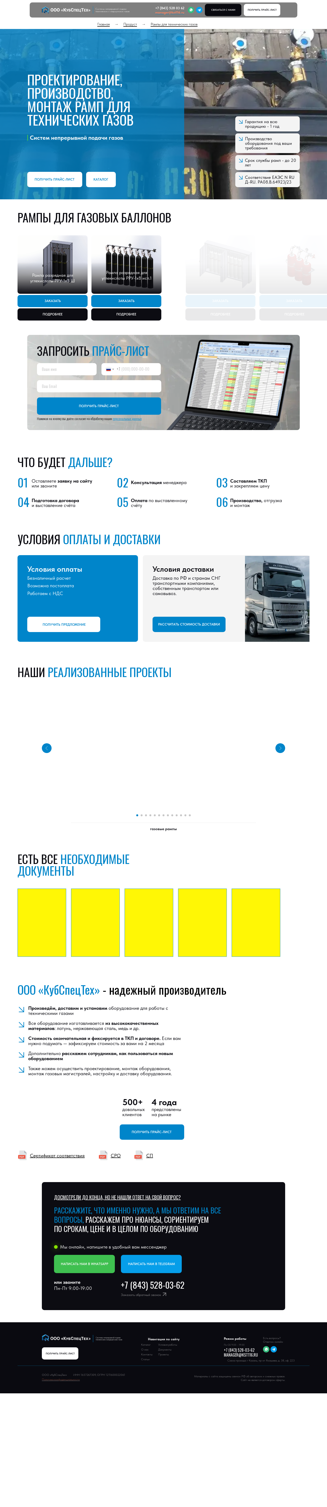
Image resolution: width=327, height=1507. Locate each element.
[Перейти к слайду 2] (142, 815)
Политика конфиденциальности (61, 1379)
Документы (165, 1349)
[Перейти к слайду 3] (146, 815)
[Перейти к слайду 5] (155, 815)
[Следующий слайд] (280, 737)
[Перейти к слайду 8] (168, 815)
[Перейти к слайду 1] (137, 815)
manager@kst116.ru (169, 12)
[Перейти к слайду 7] (163, 815)
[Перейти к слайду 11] (181, 815)
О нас (145, 1349)
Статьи (145, 1359)
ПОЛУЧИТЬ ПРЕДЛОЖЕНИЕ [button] (64, 624)
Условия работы (167, 1344)
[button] (262, 10)
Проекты (163, 1354)
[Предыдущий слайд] (47, 737)
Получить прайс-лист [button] (54, 179)
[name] (67, 369)
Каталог (100, 179)
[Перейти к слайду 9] (172, 815)
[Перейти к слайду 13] (190, 815)
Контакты (147, 1354)
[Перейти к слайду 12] (185, 815)
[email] (99, 386)
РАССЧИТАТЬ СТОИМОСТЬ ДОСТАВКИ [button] (189, 624)
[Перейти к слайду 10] (177, 815)
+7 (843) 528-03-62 (239, 1350)
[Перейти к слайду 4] (150, 815)
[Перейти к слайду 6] (159, 815)
